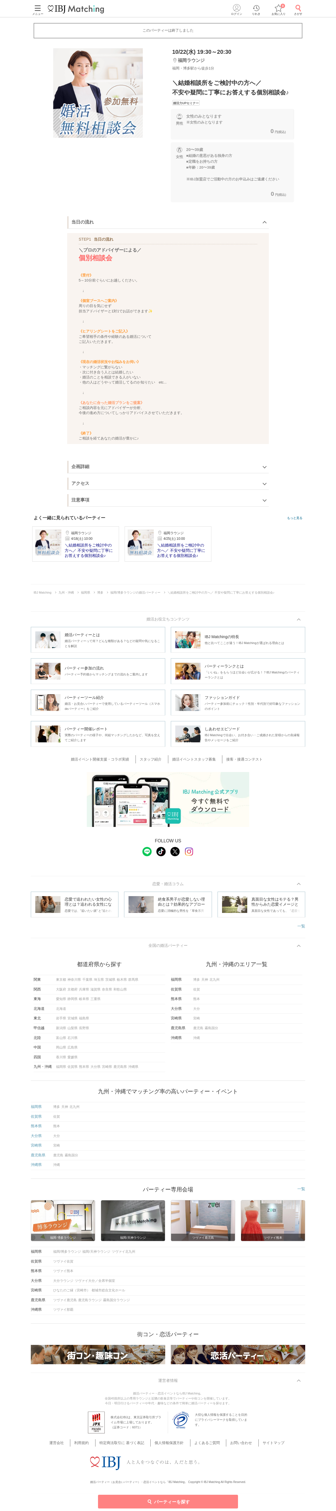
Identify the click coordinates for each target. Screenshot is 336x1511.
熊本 (196, 1002)
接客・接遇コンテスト (239, 760)
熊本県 (84, 1069)
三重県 (95, 1002)
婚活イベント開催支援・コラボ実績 (108, 760)
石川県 (72, 1040)
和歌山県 (120, 992)
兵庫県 (84, 992)
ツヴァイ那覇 (63, 1312)
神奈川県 (74, 982)
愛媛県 (72, 1060)
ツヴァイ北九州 (123, 1254)
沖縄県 (133, 1069)
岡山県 (61, 1050)
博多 (196, 982)
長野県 (84, 1031)
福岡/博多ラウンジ (67, 1254)
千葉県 (87, 982)
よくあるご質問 (203, 1447)
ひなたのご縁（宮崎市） (71, 1293)
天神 (204, 982)
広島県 (72, 1050)
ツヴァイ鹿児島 (65, 1303)
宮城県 (72, 1021)
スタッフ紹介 (154, 760)
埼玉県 (99, 982)
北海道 (61, 1011)
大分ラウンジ (63, 1283)
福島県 (84, 1021)
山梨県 (72, 1031)
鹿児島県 (120, 1069)
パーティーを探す (168, 1501)
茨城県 (110, 982)
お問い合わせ (233, 1447)
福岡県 (61, 1069)
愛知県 (61, 1002)
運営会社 (71, 1447)
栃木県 (122, 982)
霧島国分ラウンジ (116, 1303)
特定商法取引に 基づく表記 (127, 1447)
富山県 (61, 1040)
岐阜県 (84, 1002)
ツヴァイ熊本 (63, 1274)
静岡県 (72, 1002)
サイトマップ (261, 1447)
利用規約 (92, 1447)
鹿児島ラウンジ (90, 1303)
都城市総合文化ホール (108, 1293)
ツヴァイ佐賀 (63, 1264)
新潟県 (61, 1031)
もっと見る (294, 518)
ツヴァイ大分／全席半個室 (95, 1283)
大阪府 (61, 992)
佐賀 (196, 992)
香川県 (61, 1060)
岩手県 (61, 1021)
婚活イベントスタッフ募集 (193, 760)
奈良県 (107, 992)
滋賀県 (95, 992)
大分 (196, 1011)
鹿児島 (198, 1031)
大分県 (95, 1069)
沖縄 (196, 1040)
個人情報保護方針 (170, 1447)
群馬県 (133, 982)
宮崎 (196, 1021)
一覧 (301, 928)
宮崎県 (107, 1069)
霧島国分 (211, 1031)
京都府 (72, 992)
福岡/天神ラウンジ (96, 1254)
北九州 (214, 982)
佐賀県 (72, 1069)
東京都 (61, 982)
